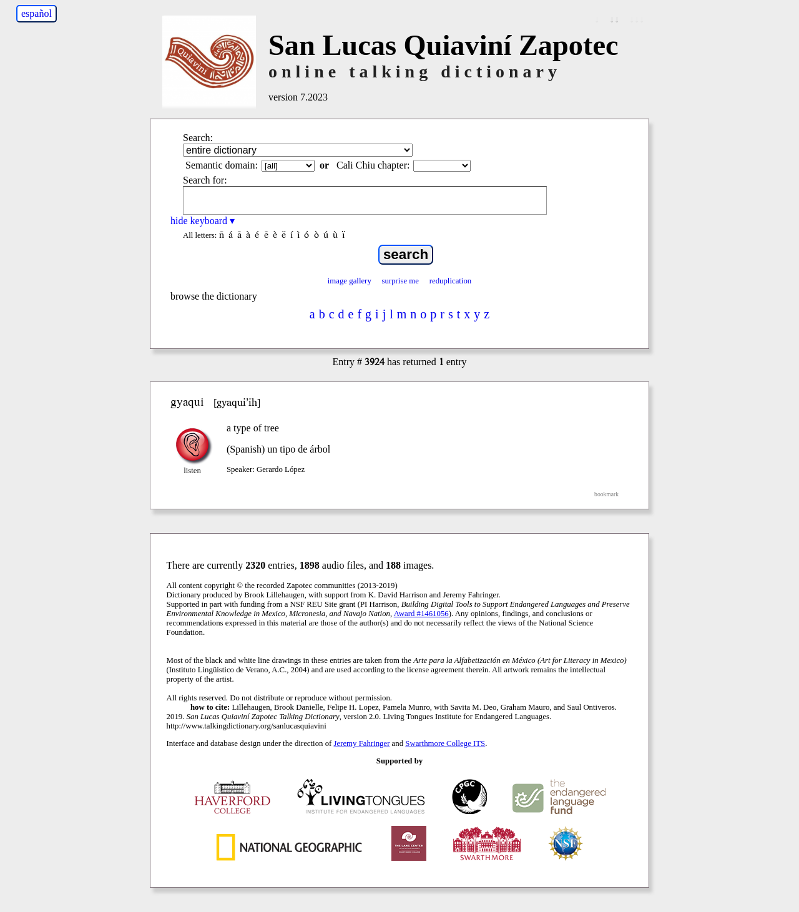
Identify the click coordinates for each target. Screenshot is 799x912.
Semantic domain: (221, 165)
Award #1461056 (421, 613)
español (36, 13)
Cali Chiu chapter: (372, 165)
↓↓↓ (636, 19)
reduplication (450, 281)
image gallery (349, 281)
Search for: (205, 180)
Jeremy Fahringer (362, 743)
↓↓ (614, 19)
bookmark (606, 494)
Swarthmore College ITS (445, 743)
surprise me (400, 281)
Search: (198, 137)
